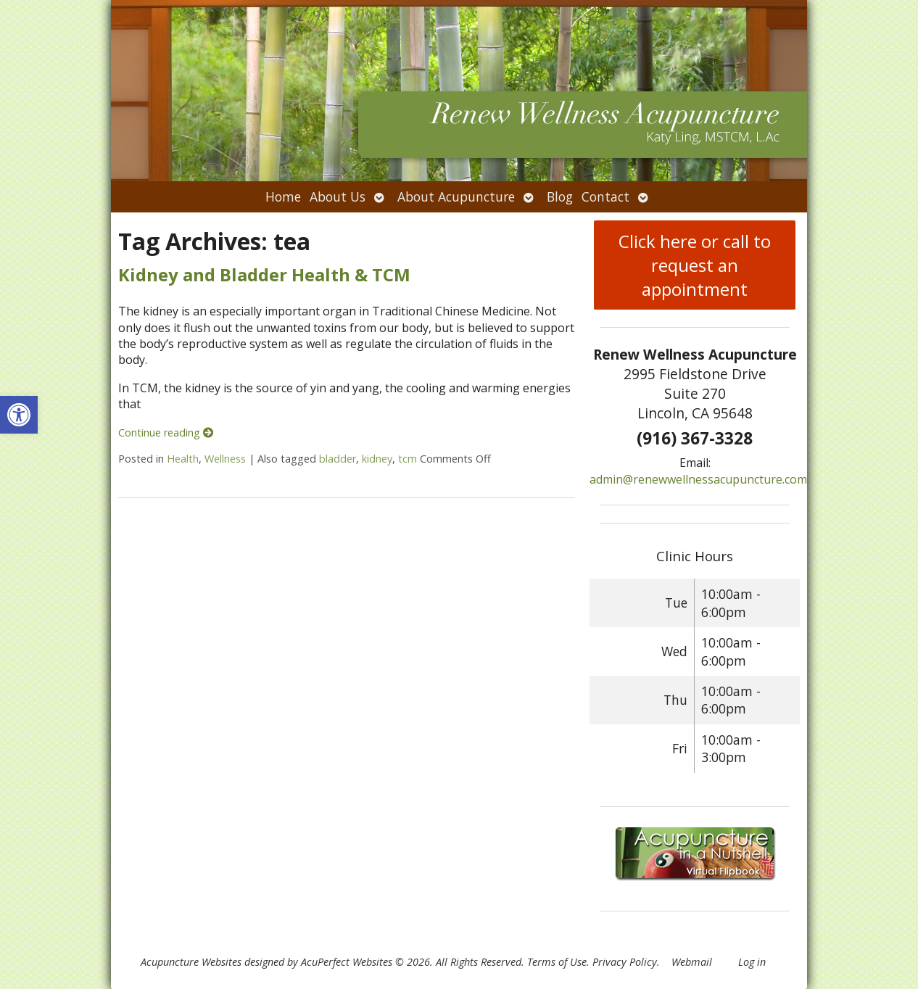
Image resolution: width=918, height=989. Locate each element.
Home (283, 196)
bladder (337, 458)
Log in (752, 962)
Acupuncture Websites (191, 962)
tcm (407, 458)
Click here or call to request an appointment (695, 265)
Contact (605, 196)
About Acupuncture (456, 196)
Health (183, 458)
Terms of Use (557, 962)
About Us (337, 196)
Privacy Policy (624, 962)
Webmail (691, 962)
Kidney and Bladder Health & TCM (264, 274)
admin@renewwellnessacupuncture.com (698, 479)
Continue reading (165, 432)
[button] (19, 415)
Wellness (225, 458)
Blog (560, 196)
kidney (377, 458)
